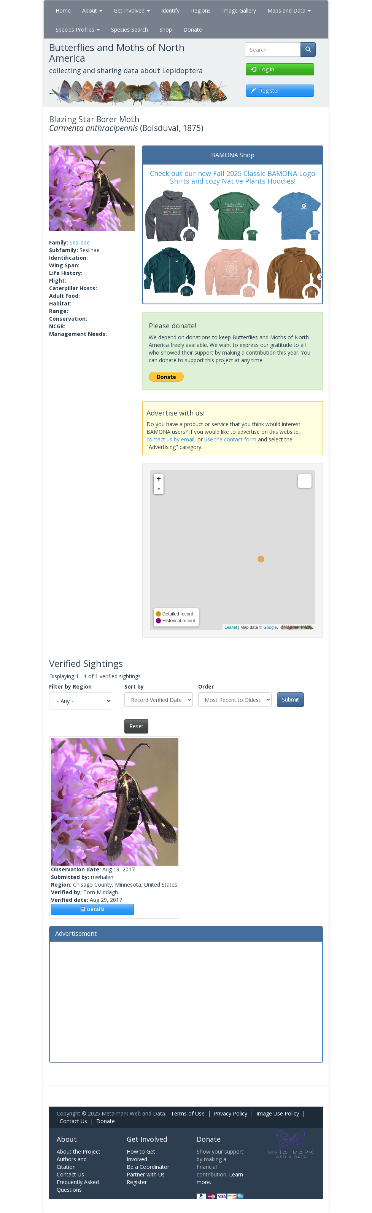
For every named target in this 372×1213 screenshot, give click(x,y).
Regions (201, 10)
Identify (170, 10)
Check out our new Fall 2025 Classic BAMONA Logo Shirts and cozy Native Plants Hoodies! (232, 177)
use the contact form (230, 439)
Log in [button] (262, 69)
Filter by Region (70, 686)
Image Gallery (239, 10)
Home (63, 10)
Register (137, 1182)
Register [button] (265, 90)
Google (270, 627)
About (92, 10)
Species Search (129, 29)
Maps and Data (289, 10)
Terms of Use (188, 1113)
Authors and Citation (72, 1162)
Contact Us (73, 1121)
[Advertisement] (186, 1001)
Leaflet (230, 627)
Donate (192, 29)
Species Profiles (78, 29)
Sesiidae (80, 242)
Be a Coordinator (148, 1166)
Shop (165, 29)
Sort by (134, 686)
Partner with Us (146, 1174)
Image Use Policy (277, 1113)
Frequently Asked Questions (78, 1185)
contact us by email (170, 439)
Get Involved (132, 10)
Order (206, 686)
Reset (136, 726)
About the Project (78, 1151)
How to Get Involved (141, 1155)
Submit (290, 699)
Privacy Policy (230, 1113)
